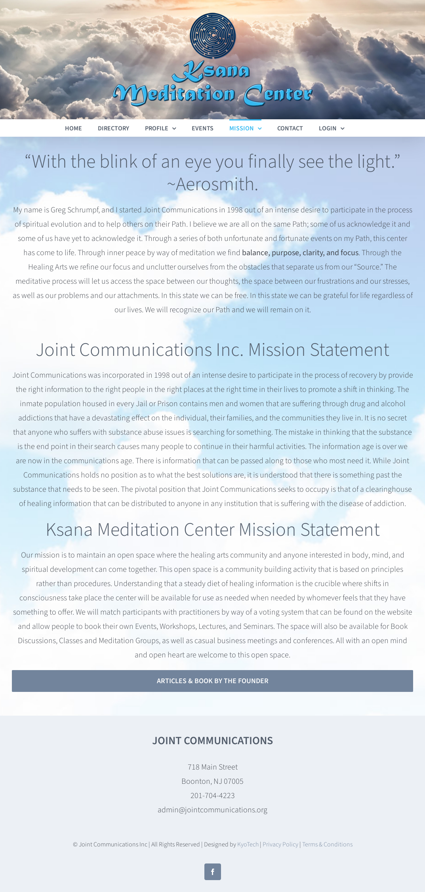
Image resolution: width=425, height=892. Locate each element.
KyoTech (248, 844)
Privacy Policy (280, 844)
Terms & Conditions (327, 844)
